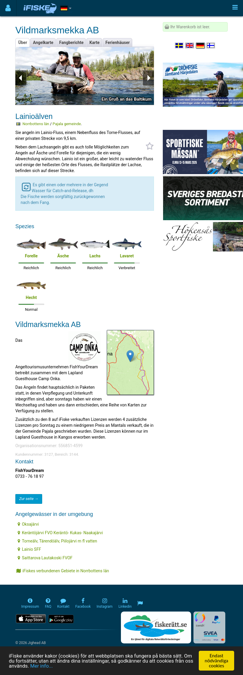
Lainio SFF (29, 549)
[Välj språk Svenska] (179, 45)
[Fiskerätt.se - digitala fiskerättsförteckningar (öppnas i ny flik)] (156, 627)
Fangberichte (71, 42)
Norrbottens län (35, 124)
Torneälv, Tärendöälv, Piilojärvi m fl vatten (57, 541)
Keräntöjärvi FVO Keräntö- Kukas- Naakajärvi (60, 532)
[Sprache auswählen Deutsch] (200, 45)
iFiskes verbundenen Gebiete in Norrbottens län (63, 570)
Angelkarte (43, 42)
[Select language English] (190, 45)
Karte (94, 42)
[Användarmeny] (8, 8)
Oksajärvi (28, 524)
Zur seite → (28, 498)
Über (22, 42)
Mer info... (41, 666)
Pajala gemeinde (66, 124)
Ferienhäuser (118, 42)
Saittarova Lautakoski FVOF (45, 557)
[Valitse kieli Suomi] (211, 45)
